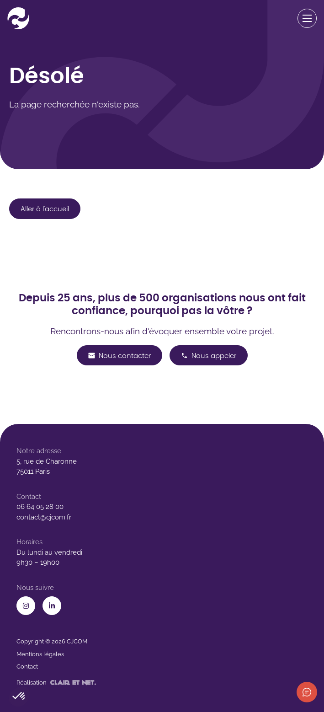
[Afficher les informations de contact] (307, 692)
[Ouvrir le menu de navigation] (307, 18)
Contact (27, 666)
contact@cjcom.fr (43, 517)
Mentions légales (40, 654)
